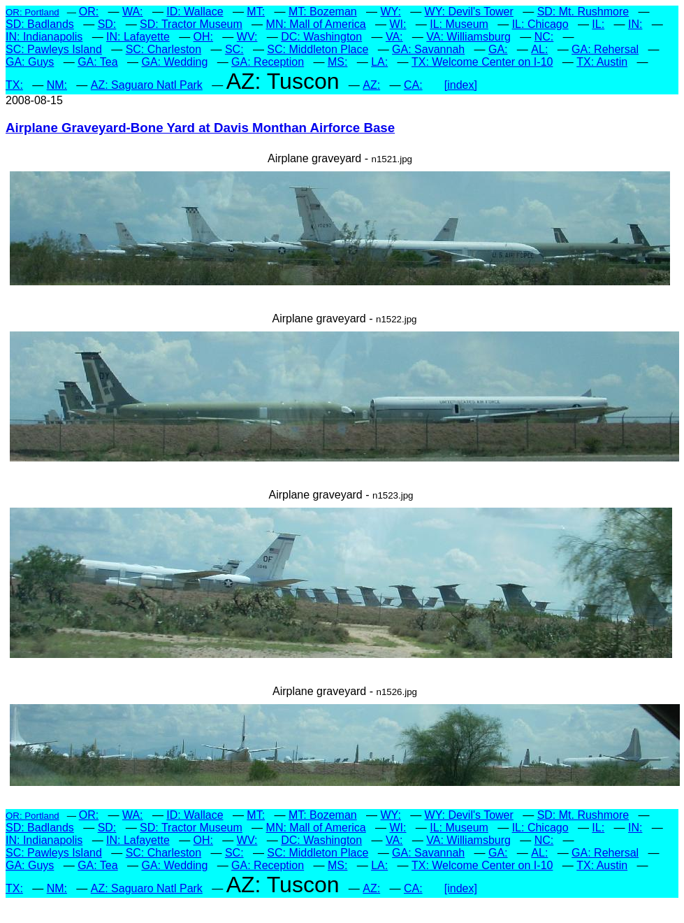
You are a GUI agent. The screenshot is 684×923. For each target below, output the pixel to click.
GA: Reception (267, 62)
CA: (413, 85)
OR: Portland (32, 12)
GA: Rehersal (605, 49)
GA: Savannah (428, 49)
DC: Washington (321, 37)
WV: (247, 37)
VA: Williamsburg (468, 37)
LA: (379, 62)
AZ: (371, 85)
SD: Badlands (40, 24)
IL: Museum (459, 24)
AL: (539, 49)
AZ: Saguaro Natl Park (147, 85)
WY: (390, 11)
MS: (337, 62)
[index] (460, 85)
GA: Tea (98, 62)
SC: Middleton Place (317, 49)
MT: (256, 11)
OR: (89, 11)
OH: (203, 37)
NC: (544, 37)
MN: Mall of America (316, 24)
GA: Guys (30, 62)
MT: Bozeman (323, 11)
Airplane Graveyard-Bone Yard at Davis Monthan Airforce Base (200, 127)
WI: (397, 24)
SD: (107, 24)
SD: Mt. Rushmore (583, 11)
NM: (57, 85)
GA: (498, 49)
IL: (598, 24)
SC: (234, 49)
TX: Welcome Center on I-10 (482, 62)
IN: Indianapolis (44, 37)
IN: (635, 24)
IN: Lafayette (138, 37)
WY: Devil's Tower (469, 11)
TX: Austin (601, 62)
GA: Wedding (174, 62)
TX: (14, 85)
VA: (394, 37)
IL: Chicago (540, 24)
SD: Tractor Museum (191, 24)
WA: (132, 11)
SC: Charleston (164, 49)
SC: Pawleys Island (54, 49)
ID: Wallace (194, 11)
